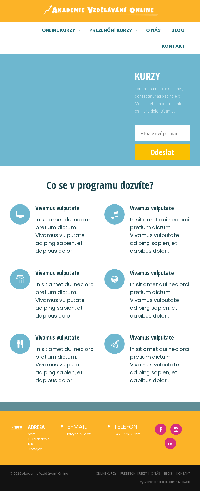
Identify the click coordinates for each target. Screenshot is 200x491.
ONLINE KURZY (59, 30)
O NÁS (153, 30)
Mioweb (184, 482)
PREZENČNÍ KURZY (110, 30)
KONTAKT (173, 46)
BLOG (178, 30)
